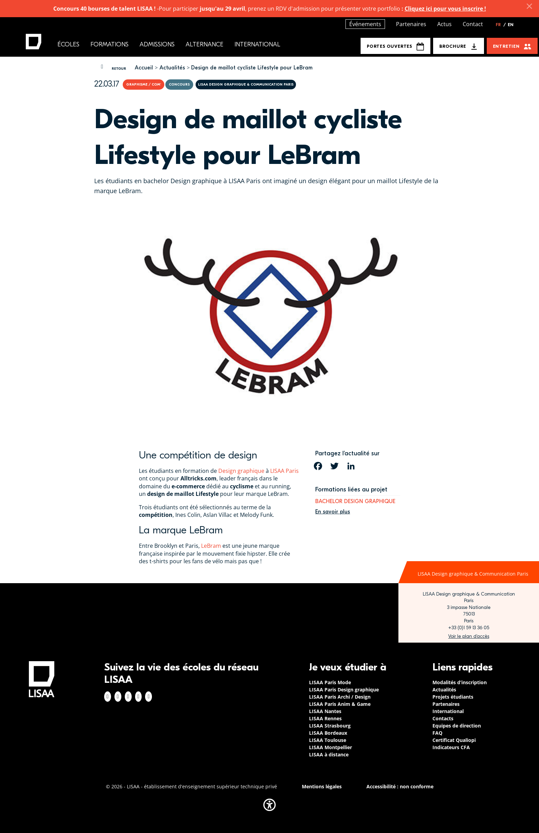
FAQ (437, 733)
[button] (269, 805)
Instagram (117, 696)
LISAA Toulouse (327, 740)
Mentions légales (322, 786)
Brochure (452, 46)
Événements (365, 24)
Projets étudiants (452, 696)
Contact (473, 24)
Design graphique (241, 471)
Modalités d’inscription (459, 682)
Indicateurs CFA (451, 747)
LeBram (211, 545)
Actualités (172, 68)
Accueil (144, 68)
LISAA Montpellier (330, 747)
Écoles (68, 44)
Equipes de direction (456, 725)
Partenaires (411, 24)
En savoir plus (332, 512)
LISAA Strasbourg (330, 725)
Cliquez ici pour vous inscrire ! (445, 8)
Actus (444, 24)
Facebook (107, 696)
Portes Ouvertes (395, 47)
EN (511, 24)
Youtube (148, 696)
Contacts (442, 718)
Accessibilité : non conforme (399, 786)
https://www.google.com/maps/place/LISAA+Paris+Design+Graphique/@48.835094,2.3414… (469, 636)
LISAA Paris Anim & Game (340, 704)
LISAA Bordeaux (328, 733)
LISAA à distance (329, 754)
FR (501, 24)
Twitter (138, 696)
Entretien (506, 46)
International (257, 44)
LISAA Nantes (325, 711)
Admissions (157, 44)
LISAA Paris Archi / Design (340, 696)
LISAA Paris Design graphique (344, 689)
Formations (109, 44)
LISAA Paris (284, 471)
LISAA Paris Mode (330, 682)
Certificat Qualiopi (454, 740)
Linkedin (128, 696)
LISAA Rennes (325, 718)
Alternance (204, 44)
